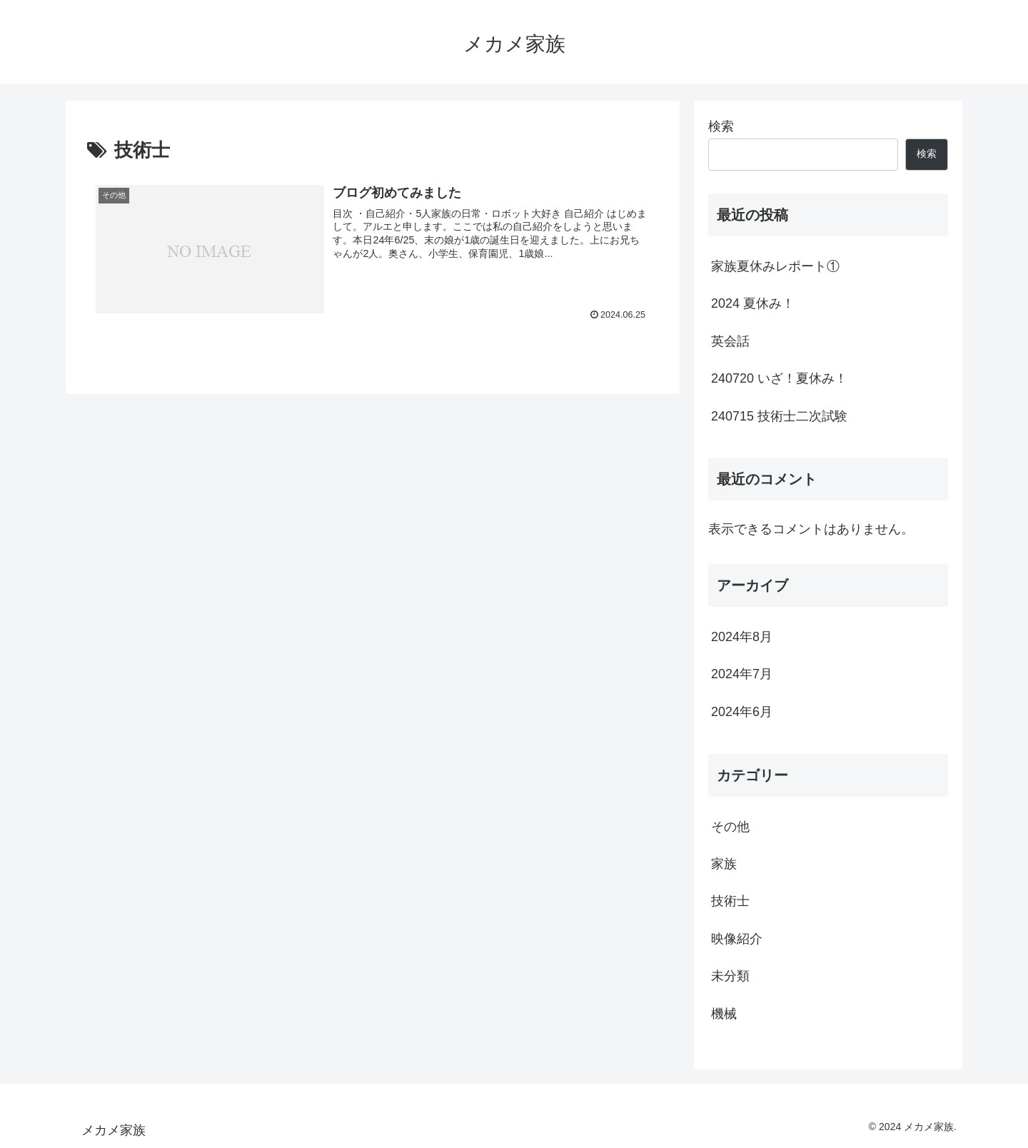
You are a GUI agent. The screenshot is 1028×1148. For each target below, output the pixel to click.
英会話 (730, 341)
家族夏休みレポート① (775, 266)
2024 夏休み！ (753, 303)
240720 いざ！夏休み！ (779, 378)
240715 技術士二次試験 (779, 416)
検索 (721, 126)
